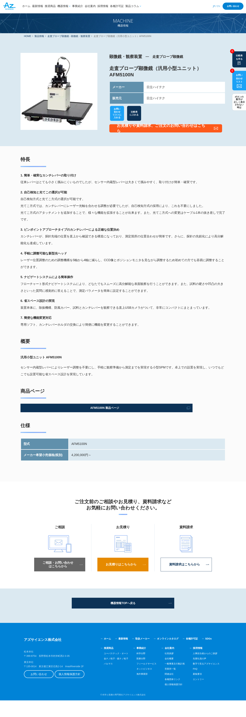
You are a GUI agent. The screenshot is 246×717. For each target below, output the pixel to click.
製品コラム (132, 6)
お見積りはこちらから (123, 579)
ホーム (26, 6)
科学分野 (136, 670)
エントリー (197, 695)
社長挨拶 (166, 670)
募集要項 (195, 690)
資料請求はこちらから (186, 579)
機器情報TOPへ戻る (123, 618)
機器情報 (62, 6)
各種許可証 (117, 6)
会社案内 (90, 6)
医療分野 (136, 675)
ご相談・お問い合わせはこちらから (60, 579)
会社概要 (166, 675)
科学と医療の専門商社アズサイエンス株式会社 (124, 711)
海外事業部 (137, 690)
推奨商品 (50, 6)
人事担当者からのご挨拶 (204, 670)
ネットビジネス (139, 685)
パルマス (101, 680)
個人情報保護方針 (74, 691)
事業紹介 (77, 6)
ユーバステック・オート (110, 670)
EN (218, 6)
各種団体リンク (169, 695)
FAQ (193, 685)
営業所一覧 (167, 685)
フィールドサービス (142, 680)
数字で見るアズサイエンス (205, 680)
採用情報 (102, 6)
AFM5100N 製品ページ (52, 422)
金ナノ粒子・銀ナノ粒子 (110, 675)
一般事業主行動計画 (172, 680)
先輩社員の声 (198, 675)
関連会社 (166, 690)
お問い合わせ (233, 6)
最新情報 (37, 6)
